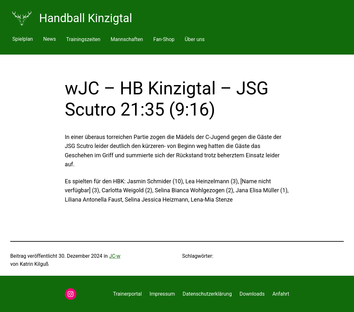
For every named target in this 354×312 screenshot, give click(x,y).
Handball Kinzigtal (85, 18)
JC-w (115, 256)
